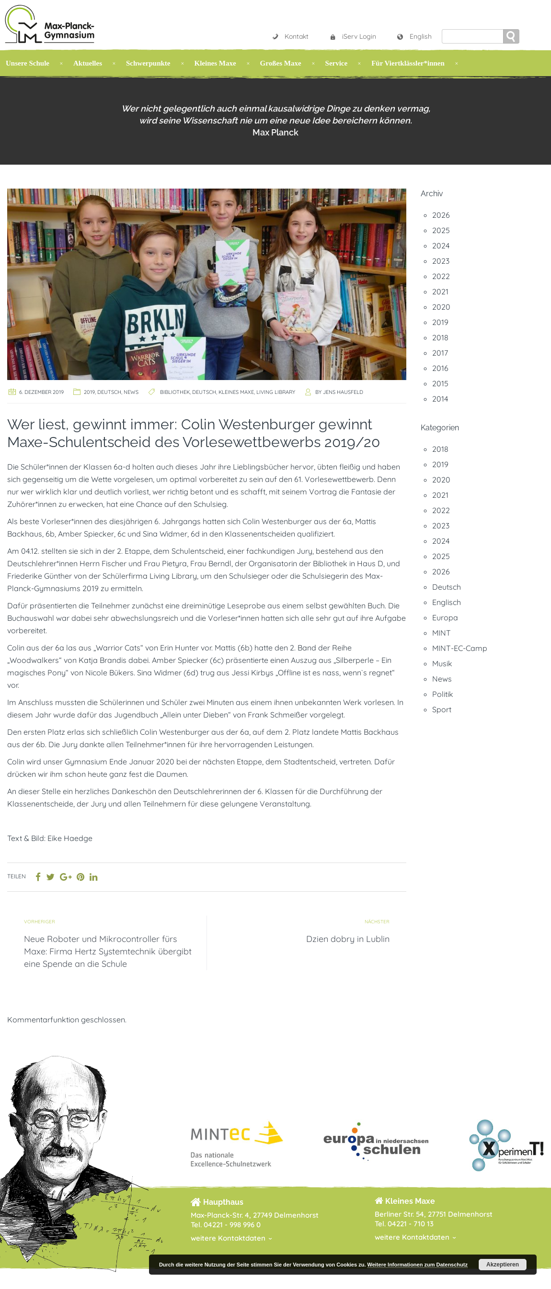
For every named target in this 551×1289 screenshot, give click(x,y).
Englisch (446, 602)
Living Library (275, 392)
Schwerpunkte (148, 63)
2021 (440, 291)
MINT (441, 633)
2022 (441, 276)
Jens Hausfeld (343, 392)
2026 (441, 215)
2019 (89, 392)
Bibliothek (175, 392)
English (414, 36)
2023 (440, 261)
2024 (440, 245)
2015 (440, 383)
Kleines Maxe (215, 63)
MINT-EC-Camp (459, 648)
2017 (440, 353)
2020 (441, 307)
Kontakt (290, 36)
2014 (440, 399)
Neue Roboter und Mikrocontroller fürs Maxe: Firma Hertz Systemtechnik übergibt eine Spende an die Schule (108, 951)
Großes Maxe (280, 63)
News (131, 392)
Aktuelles (87, 63)
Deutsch (109, 392)
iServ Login (352, 36)
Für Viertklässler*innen (408, 63)
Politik (442, 694)
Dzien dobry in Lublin (348, 938)
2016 (440, 368)
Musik (442, 663)
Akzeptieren (502, 1264)
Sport (441, 709)
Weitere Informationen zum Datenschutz (417, 1264)
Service (336, 63)
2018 (440, 337)
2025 (441, 230)
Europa (445, 617)
